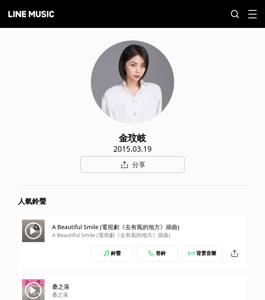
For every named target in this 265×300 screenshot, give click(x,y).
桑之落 (61, 286)
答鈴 (157, 253)
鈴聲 (112, 253)
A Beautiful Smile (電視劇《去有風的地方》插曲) (115, 227)
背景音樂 (202, 253)
